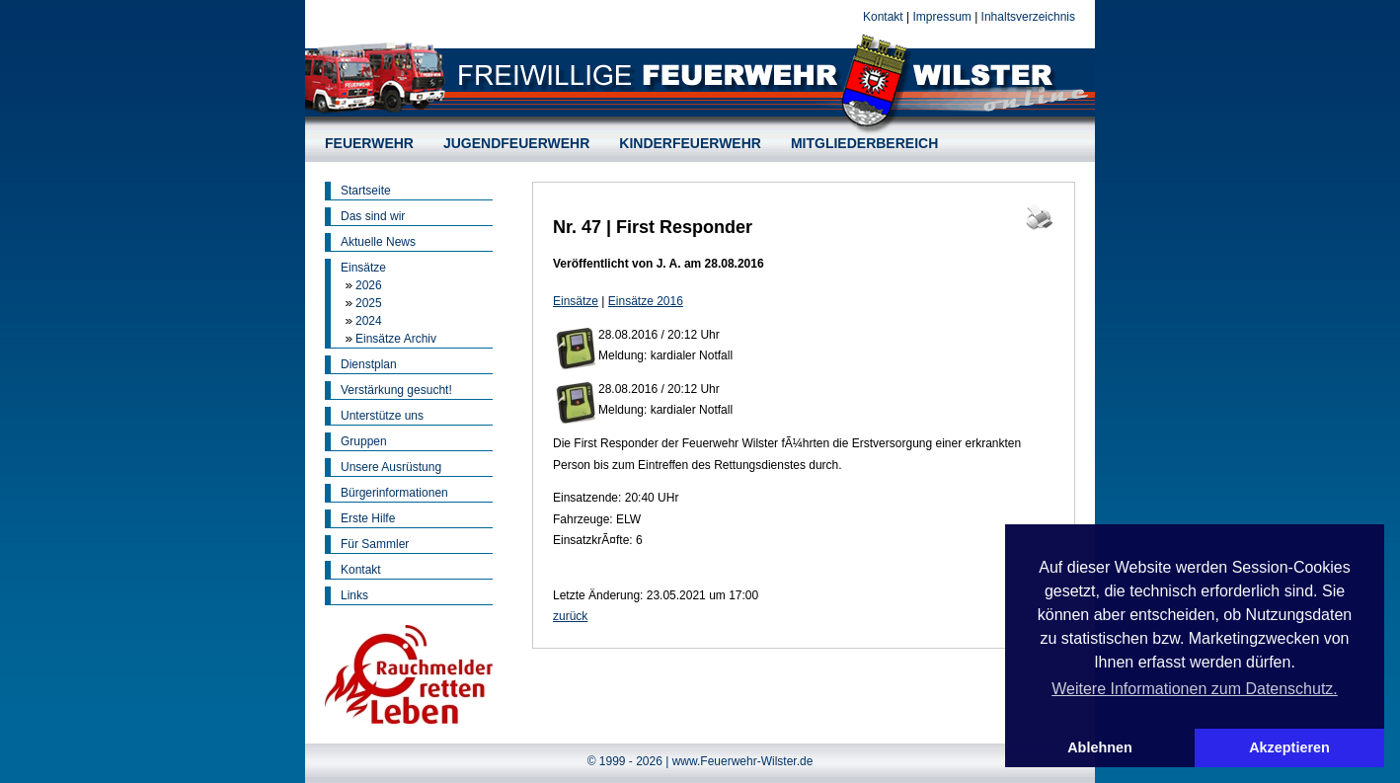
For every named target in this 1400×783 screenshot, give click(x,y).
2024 (368, 321)
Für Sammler (375, 544)
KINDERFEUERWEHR (690, 143)
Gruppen (364, 441)
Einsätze (363, 267)
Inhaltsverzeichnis (1028, 17)
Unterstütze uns (382, 416)
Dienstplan (369, 364)
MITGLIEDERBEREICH (864, 143)
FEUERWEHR (369, 143)
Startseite (366, 190)
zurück (570, 616)
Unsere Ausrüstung (391, 467)
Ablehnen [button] (1099, 747)
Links (354, 595)
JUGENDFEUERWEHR (516, 143)
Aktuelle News (378, 242)
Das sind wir (373, 216)
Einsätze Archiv (395, 339)
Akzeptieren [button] (1289, 747)
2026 (368, 285)
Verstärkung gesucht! (396, 390)
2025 (368, 303)
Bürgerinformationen (394, 493)
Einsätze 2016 (645, 301)
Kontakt (883, 17)
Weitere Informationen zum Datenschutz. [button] (1194, 688)
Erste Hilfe (368, 518)
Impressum (941, 17)
